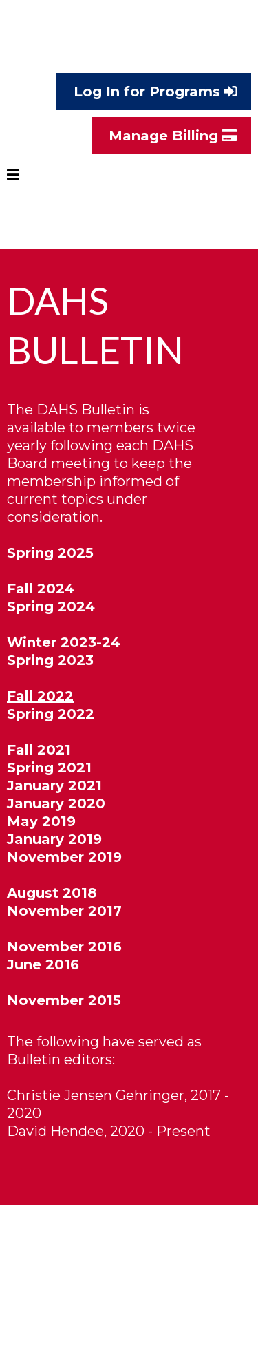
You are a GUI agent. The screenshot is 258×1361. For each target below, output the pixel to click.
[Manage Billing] (171, 135)
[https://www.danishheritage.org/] (129, 46)
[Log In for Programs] (153, 91)
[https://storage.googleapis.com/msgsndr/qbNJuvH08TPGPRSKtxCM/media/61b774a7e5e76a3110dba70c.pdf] (129, 1185)
